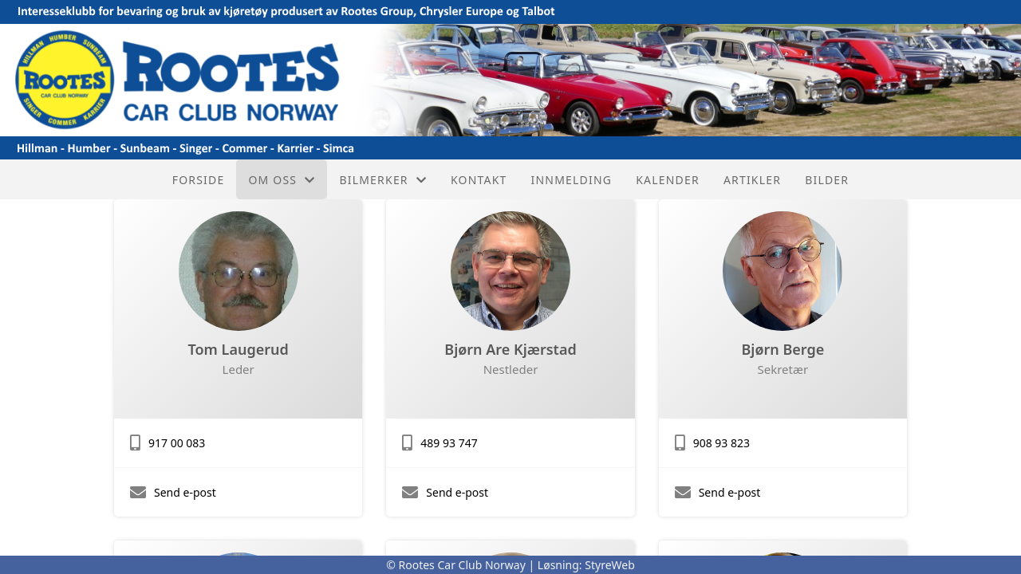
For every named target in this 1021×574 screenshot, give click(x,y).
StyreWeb (610, 564)
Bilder (827, 179)
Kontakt (479, 179)
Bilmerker (383, 179)
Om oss (281, 179)
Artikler (752, 179)
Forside (198, 179)
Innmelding (572, 179)
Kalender (668, 179)
